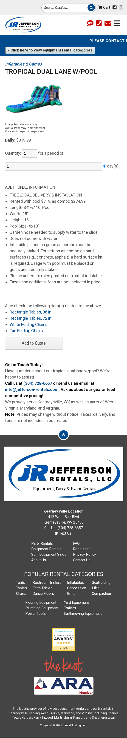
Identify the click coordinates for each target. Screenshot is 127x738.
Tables (21, 588)
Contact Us (81, 560)
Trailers (70, 608)
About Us (38, 560)
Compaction (101, 593)
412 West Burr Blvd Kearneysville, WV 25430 (63, 516)
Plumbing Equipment (41, 608)
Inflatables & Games (23, 64)
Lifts (95, 588)
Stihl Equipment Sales (48, 554)
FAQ (76, 543)
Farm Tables (42, 588)
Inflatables (75, 582)
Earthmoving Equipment (83, 613)
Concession (76, 588)
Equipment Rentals (46, 549)
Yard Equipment (76, 602)
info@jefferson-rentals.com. (32, 389)
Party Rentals (42, 543)
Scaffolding (101, 582)
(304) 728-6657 (37, 383)
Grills (71, 593)
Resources (81, 549)
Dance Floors (43, 593)
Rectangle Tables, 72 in (30, 318)
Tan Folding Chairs (26, 330)
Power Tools (35, 613)
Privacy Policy (84, 554)
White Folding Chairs (28, 324)
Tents (20, 582)
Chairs (21, 593)
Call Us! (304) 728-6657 (63, 528)
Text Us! (64, 533)
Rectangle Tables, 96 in (30, 312)
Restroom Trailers (47, 582)
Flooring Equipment (40, 602)
